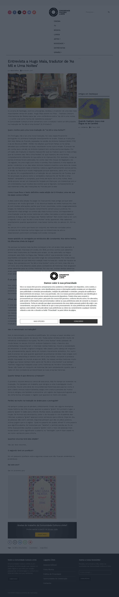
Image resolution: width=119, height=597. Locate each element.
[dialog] (59, 298)
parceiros (38, 287)
